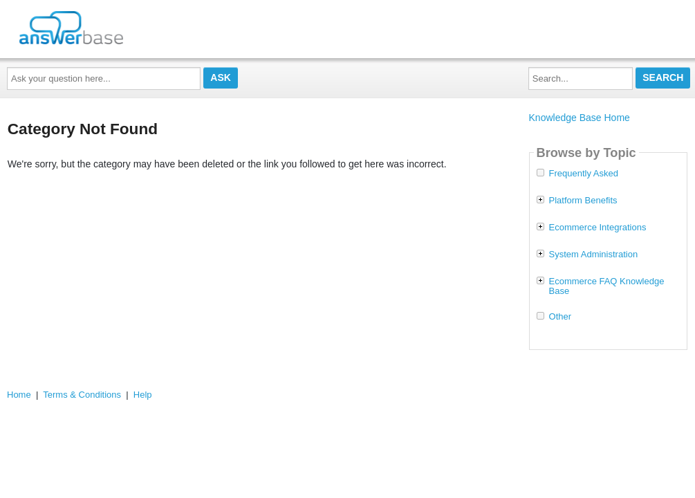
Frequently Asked (583, 173)
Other (560, 317)
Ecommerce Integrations (598, 227)
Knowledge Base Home (579, 117)
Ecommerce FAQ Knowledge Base (607, 286)
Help (142, 394)
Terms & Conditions (82, 394)
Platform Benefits (583, 200)
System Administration (593, 254)
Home (19, 394)
